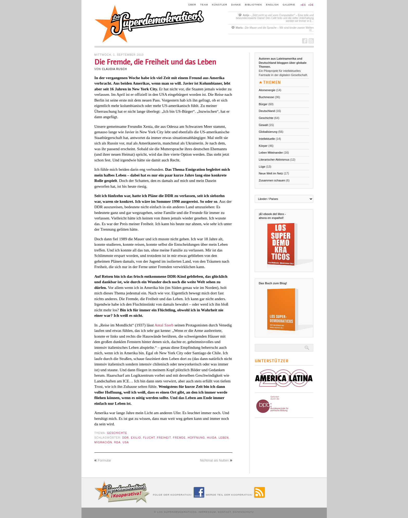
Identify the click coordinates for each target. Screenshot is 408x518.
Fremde (179, 437)
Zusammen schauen (272, 180)
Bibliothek (253, 4)
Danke (236, 4)
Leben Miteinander (271, 152)
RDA (117, 442)
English (272, 4)
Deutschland (267, 110)
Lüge (262, 166)
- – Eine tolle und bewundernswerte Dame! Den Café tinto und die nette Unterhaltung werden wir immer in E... (275, 18)
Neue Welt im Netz (271, 173)
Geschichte (117, 433)
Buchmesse (266, 97)
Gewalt (263, 125)
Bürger (263, 104)
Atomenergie (267, 90)
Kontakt (224, 511)
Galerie (289, 4)
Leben (224, 437)
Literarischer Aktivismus (274, 159)
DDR (125, 437)
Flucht (149, 437)
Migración (103, 442)
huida (211, 437)
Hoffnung (196, 437)
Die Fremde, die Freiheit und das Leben (155, 62)
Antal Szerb (164, 325)
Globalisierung (268, 131)
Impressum (207, 511)
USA (126, 442)
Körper (263, 145)
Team (204, 4)
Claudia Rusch (114, 69)
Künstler (219, 4)
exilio (136, 437)
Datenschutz (243, 511)
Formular (104, 460)
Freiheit (164, 437)
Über (192, 4)
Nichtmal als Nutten (214, 460)
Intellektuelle (267, 138)
